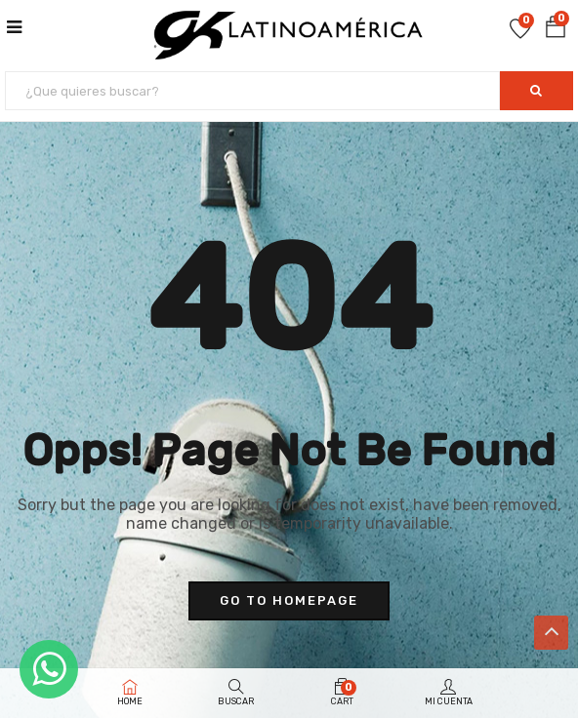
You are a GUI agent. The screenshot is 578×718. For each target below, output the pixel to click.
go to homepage (289, 600)
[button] (555, 28)
